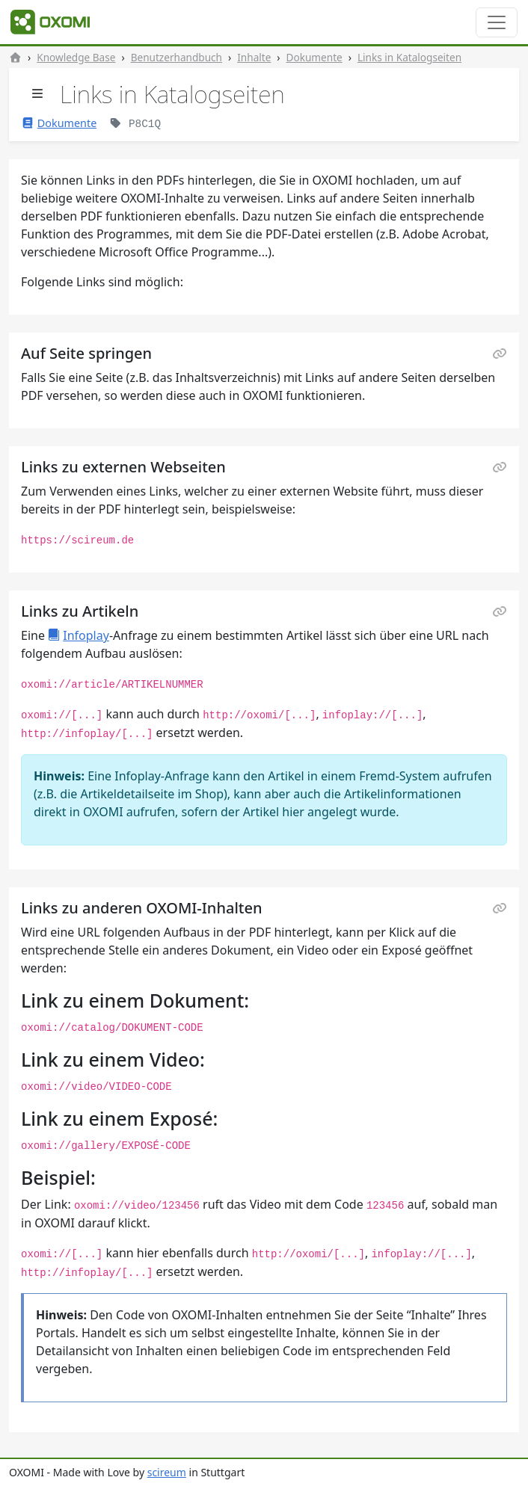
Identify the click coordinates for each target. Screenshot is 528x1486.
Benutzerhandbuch (176, 57)
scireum (166, 1472)
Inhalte (254, 57)
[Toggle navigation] (497, 22)
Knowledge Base (76, 57)
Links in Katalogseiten (409, 57)
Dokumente (314, 57)
